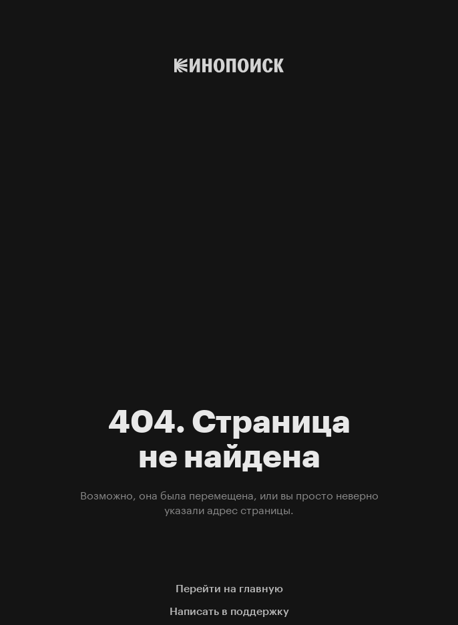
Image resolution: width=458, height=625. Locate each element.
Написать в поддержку (229, 611)
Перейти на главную (229, 588)
